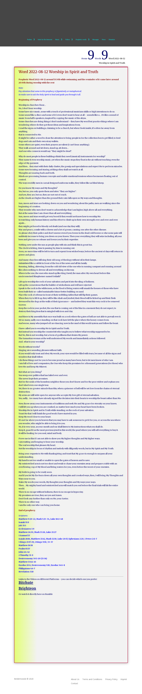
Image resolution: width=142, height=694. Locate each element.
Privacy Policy (111, 679)
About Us (75, 679)
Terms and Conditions (92, 679)
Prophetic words (81, 39)
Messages (95, 39)
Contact (74, 683)
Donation (112, 39)
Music (57, 39)
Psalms (29, 39)
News (104, 39)
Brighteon (27, 588)
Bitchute (26, 582)
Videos (67, 39)
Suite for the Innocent (45, 39)
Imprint (124, 679)
